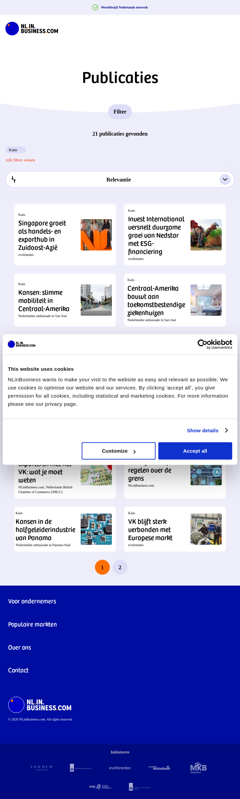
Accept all (195, 451)
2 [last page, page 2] (120, 567)
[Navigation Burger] (229, 27)
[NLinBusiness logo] (31, 27)
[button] (65, 234)
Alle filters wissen (20, 160)
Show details (203, 430)
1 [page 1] (102, 567)
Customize (119, 451)
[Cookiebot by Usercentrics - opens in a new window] (202, 344)
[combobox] (120, 179)
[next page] (137, 567)
